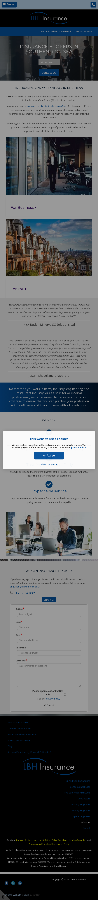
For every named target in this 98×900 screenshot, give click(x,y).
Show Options (49, 464)
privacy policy (78, 447)
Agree (49, 455)
